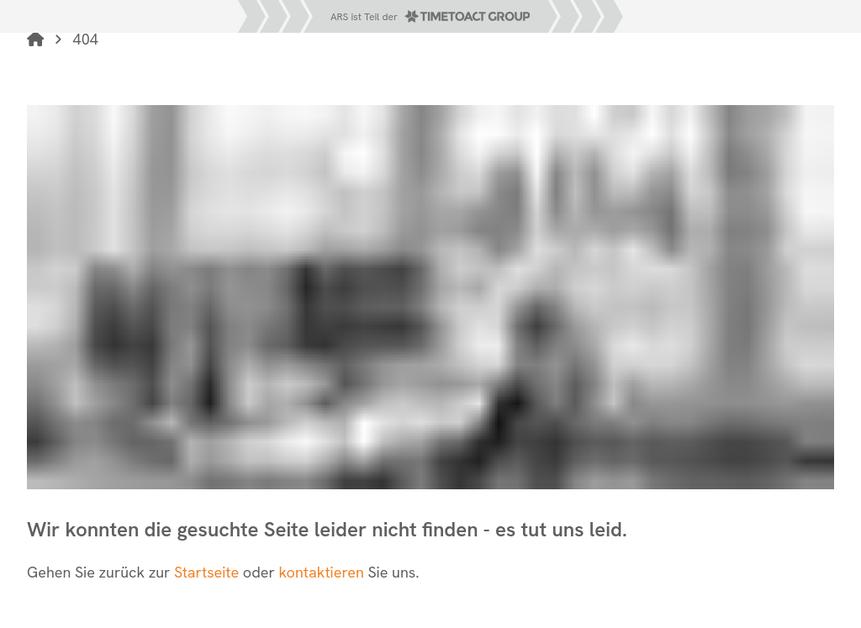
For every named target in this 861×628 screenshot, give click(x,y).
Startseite (206, 572)
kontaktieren (323, 572)
